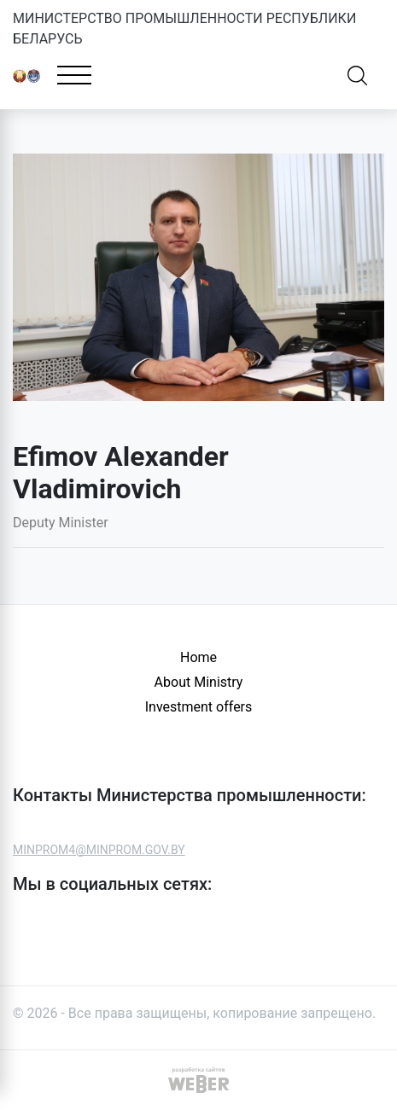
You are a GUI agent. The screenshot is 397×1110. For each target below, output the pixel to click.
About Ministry (199, 682)
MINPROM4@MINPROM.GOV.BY (99, 850)
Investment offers (199, 707)
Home (198, 657)
